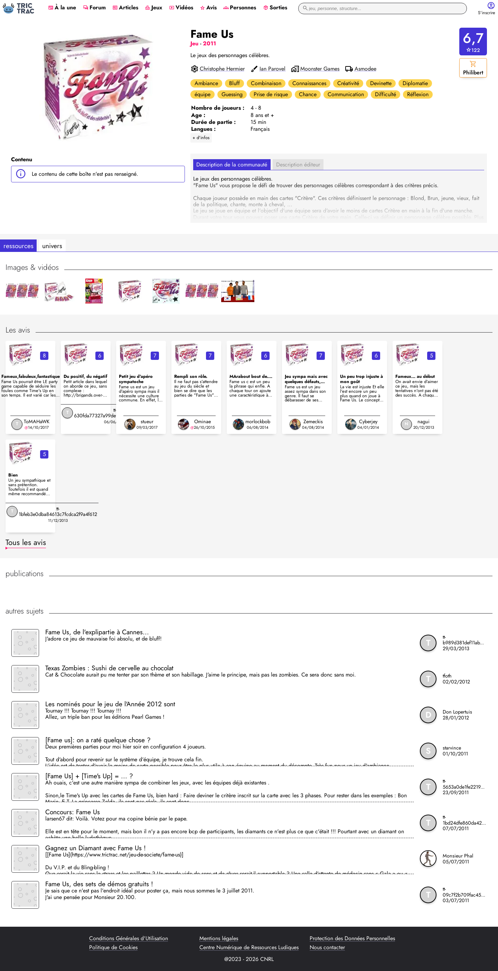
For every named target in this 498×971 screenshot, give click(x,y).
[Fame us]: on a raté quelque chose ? (98, 740)
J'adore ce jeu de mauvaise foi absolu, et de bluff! (103, 639)
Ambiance (206, 83)
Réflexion (418, 94)
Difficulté (385, 94)
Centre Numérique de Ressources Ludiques (249, 947)
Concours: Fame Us (72, 812)
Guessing (232, 94)
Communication (346, 94)
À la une (62, 7)
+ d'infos (200, 137)
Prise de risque (271, 94)
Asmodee (365, 69)
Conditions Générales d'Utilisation (128, 938)
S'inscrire (486, 13)
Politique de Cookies (113, 947)
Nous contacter (327, 947)
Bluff (234, 83)
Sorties (275, 7)
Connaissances (309, 83)
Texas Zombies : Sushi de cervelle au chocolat (109, 668)
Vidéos (181, 7)
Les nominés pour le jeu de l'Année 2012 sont (110, 704)
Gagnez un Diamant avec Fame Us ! (95, 848)
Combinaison (266, 83)
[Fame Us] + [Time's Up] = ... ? (89, 776)
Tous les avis (26, 542)
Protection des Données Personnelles (352, 938)
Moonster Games (319, 69)
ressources (18, 246)
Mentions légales (218, 938)
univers (52, 246)
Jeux (153, 7)
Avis (208, 7)
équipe (202, 94)
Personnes (239, 7)
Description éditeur (298, 165)
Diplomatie (415, 83)
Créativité (348, 83)
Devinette (381, 83)
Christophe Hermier (222, 69)
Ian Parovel (272, 69)
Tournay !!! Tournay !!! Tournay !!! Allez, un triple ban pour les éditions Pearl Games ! (105, 714)
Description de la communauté (231, 165)
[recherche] (382, 8)
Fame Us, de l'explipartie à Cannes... (97, 632)
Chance (308, 94)
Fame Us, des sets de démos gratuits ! (99, 884)
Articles (125, 7)
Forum (94, 7)
